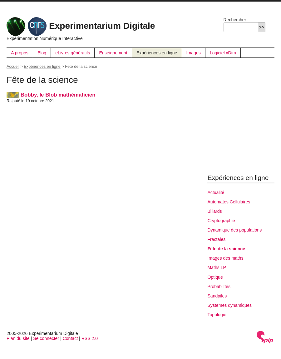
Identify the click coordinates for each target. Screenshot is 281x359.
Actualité (215, 192)
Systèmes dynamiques (229, 305)
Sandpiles (217, 295)
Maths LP (216, 267)
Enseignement (113, 52)
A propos (19, 52)
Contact (70, 338)
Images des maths (225, 258)
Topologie (216, 314)
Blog (41, 52)
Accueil (13, 66)
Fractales (216, 239)
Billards (214, 211)
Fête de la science (226, 248)
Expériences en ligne (156, 52)
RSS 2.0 (89, 338)
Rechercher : (236, 19)
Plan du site (18, 338)
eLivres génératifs (72, 52)
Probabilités (218, 286)
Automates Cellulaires (228, 201)
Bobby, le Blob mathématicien (51, 95)
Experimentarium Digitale (81, 26)
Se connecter (46, 338)
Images (193, 52)
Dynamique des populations (234, 229)
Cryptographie (221, 220)
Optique (215, 277)
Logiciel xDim (223, 52)
